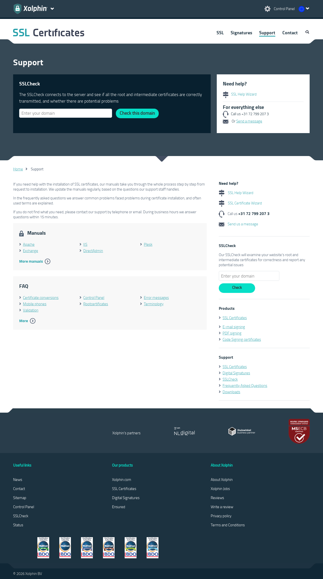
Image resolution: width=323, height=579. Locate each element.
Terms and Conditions (228, 524)
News (17, 479)
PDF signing (232, 333)
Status (18, 524)
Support (267, 32)
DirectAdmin (93, 250)
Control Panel (93, 297)
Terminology (154, 303)
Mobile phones (34, 303)
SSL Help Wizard (240, 94)
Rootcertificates (95, 303)
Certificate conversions (41, 297)
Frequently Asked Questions (245, 385)
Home (18, 168)
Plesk (148, 244)
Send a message (249, 121)
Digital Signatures (236, 372)
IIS (85, 244)
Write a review (222, 506)
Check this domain (137, 113)
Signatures (241, 32)
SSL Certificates (235, 317)
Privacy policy (221, 515)
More (23, 320)
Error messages (156, 297)
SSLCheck (230, 379)
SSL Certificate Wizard (240, 202)
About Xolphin (222, 479)
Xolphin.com (121, 479)
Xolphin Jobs (220, 488)
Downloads (231, 391)
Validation (30, 310)
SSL (220, 32)
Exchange (30, 250)
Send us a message (238, 223)
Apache (29, 244)
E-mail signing (234, 326)
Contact (290, 32)
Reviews (217, 497)
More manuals (31, 261)
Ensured (118, 506)
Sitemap (19, 497)
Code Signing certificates (242, 339)
